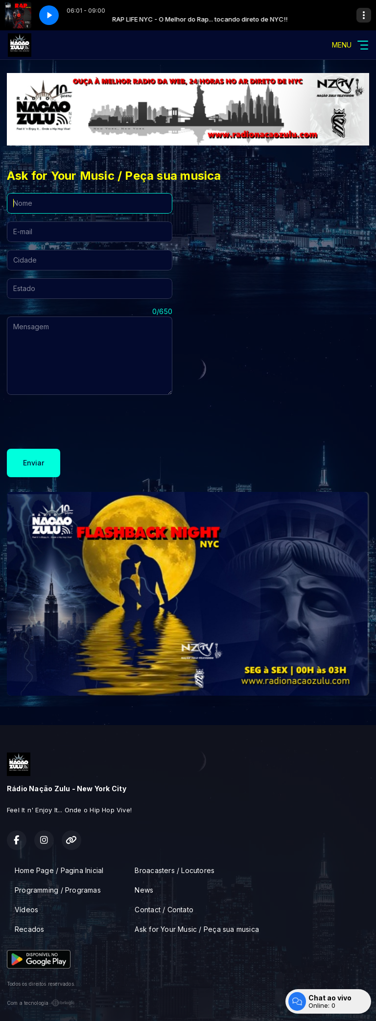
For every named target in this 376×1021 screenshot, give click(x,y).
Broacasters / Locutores (174, 870)
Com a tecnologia (41, 1002)
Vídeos (26, 909)
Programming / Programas (58, 890)
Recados (29, 929)
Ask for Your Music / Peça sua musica (197, 929)
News (144, 890)
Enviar (33, 463)
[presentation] (81, 422)
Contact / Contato (164, 909)
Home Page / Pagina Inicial (59, 870)
